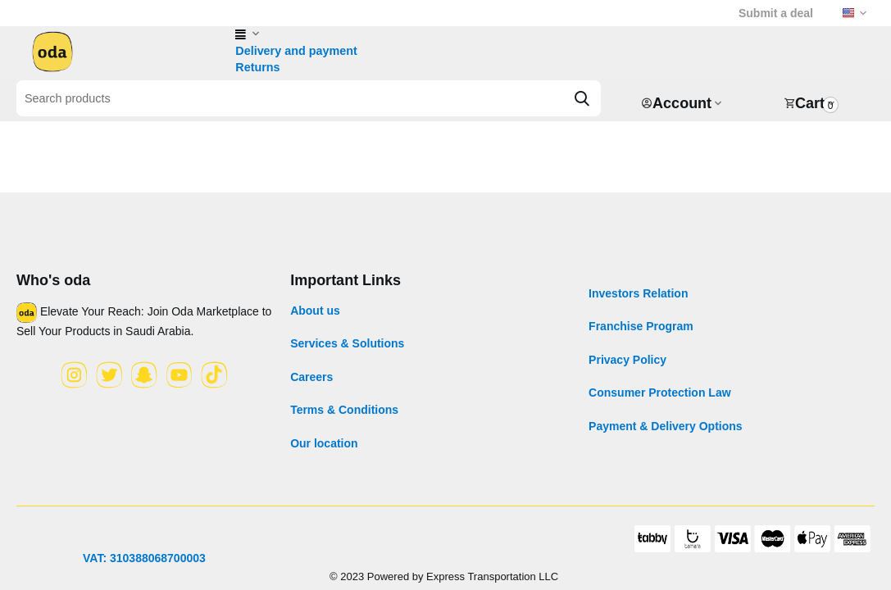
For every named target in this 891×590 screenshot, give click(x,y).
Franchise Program (641, 326)
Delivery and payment (294, 50)
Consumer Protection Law (659, 392)
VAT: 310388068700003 (144, 558)
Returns (257, 67)
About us (315, 310)
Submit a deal (776, 13)
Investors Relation (638, 293)
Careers (311, 377)
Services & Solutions (347, 343)
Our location (323, 443)
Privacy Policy (627, 359)
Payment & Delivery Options (666, 426)
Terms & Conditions (344, 409)
